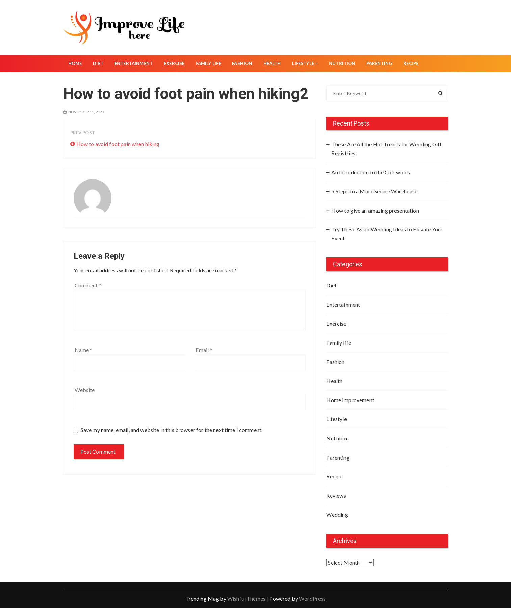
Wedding (337, 514)
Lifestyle (305, 63)
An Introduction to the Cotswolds (370, 172)
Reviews (336, 495)
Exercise (174, 63)
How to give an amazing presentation (375, 210)
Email (204, 350)
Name (84, 350)
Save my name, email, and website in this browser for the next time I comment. (172, 429)
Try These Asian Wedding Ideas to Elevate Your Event (387, 233)
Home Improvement (350, 400)
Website (85, 390)
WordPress (312, 598)
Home (75, 63)
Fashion (242, 63)
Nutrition (342, 63)
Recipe (410, 63)
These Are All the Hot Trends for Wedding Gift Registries (386, 148)
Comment (88, 285)
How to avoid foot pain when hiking (118, 144)
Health (272, 63)
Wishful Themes (246, 598)
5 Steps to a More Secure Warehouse (374, 191)
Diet (98, 63)
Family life (208, 63)
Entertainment (133, 63)
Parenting (379, 63)
